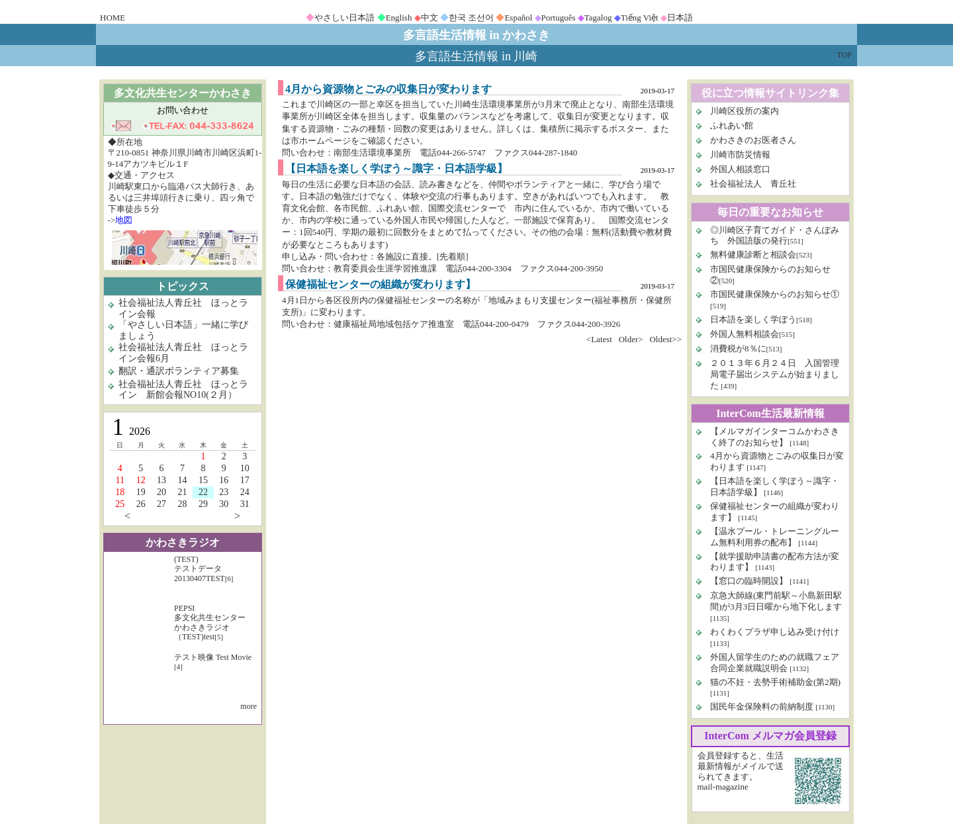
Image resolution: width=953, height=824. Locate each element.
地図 (123, 220)
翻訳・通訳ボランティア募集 (178, 371)
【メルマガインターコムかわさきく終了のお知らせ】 (774, 436)
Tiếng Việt (639, 18)
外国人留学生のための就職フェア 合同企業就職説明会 (774, 662)
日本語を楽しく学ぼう (753, 319)
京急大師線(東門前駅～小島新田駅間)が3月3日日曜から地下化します (776, 601)
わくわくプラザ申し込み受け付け (774, 632)
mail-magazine (723, 787)
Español (518, 18)
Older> (631, 339)
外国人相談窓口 (740, 169)
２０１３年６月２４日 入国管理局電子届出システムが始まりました (774, 374)
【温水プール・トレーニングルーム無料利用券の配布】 (774, 536)
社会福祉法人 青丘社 (753, 184)
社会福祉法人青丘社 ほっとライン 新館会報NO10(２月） (183, 389)
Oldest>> (665, 339)
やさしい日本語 (344, 18)
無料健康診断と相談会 (753, 254)
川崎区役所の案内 (744, 111)
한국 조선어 (471, 18)
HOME (112, 18)
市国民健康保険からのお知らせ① (774, 294)
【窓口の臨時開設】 (749, 581)
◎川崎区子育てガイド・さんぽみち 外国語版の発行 (774, 235)
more (248, 706)
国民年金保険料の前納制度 (761, 706)
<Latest (599, 339)
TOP (844, 55)
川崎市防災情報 (740, 155)
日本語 (680, 18)
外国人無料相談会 (744, 334)
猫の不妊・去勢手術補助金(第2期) (775, 682)
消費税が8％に (738, 348)
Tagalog (598, 18)
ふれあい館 (731, 125)
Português (558, 18)
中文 (429, 18)
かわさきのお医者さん (753, 140)
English (399, 18)
